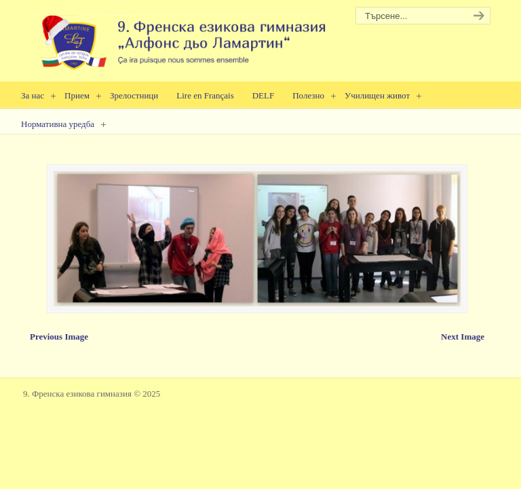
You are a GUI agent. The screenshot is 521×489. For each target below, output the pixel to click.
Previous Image (59, 336)
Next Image (462, 336)
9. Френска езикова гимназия (179, 37)
